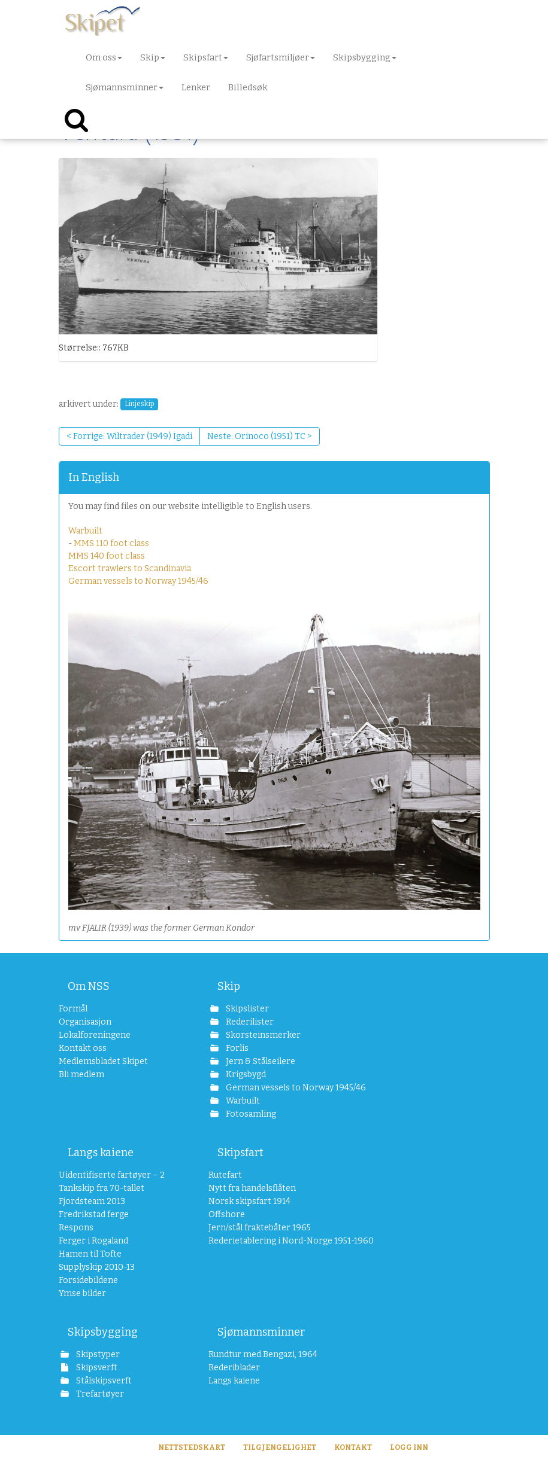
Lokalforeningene (95, 1035)
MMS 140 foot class (106, 556)
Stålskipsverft (103, 1381)
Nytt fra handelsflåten (252, 1188)
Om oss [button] (104, 57)
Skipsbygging (103, 1332)
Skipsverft (95, 1368)
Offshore (226, 1214)
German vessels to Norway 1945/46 (138, 581)
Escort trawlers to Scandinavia (129, 568)
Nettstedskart (191, 1447)
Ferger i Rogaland (93, 1241)
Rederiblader (234, 1368)
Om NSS (89, 986)
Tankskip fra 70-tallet (101, 1188)
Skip (228, 986)
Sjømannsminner (261, 1332)
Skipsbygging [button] (364, 57)
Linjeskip (139, 404)
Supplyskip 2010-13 (97, 1267)
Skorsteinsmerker (262, 1035)
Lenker (195, 87)
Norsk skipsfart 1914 (249, 1201)
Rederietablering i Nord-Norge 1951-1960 (272, 1241)
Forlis (236, 1048)
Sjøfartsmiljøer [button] (280, 57)
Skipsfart (240, 1152)
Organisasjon (85, 1022)
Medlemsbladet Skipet (103, 1061)
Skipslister (246, 1009)
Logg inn (409, 1447)
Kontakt (353, 1447)
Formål (73, 1009)
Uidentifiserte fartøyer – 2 (112, 1175)
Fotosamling (250, 1114)
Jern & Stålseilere (259, 1061)
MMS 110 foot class (111, 543)
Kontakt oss (83, 1048)
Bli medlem (81, 1074)
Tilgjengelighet (279, 1447)
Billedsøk (248, 87)
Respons (76, 1228)
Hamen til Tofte (90, 1254)
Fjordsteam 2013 (92, 1201)
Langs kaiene (101, 1152)
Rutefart (225, 1175)
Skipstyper (97, 1354)
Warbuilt (85, 531)
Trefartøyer (99, 1394)
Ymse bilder (82, 1293)
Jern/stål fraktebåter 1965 (259, 1228)
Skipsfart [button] (205, 57)
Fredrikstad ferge (94, 1214)
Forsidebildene (88, 1280)
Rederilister (249, 1022)
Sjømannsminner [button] (125, 87)
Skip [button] (152, 57)
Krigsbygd (245, 1074)
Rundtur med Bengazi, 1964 (262, 1354)
